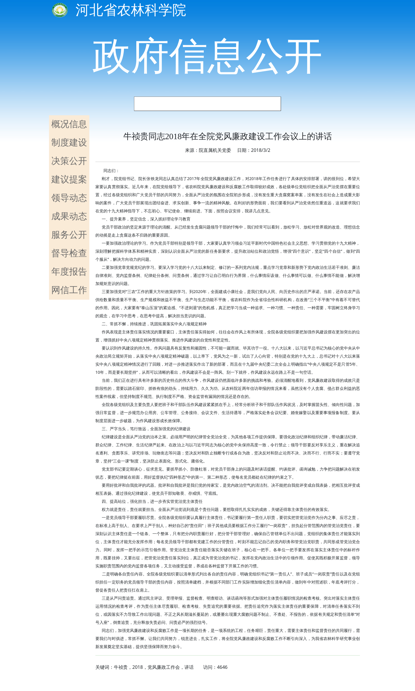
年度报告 (69, 271)
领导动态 (69, 197)
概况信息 (69, 124)
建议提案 (69, 179)
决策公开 (69, 160)
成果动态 (69, 216)
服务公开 (69, 234)
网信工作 (69, 290)
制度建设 (69, 142)
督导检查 (69, 253)
